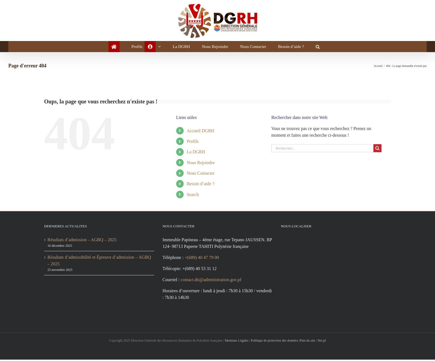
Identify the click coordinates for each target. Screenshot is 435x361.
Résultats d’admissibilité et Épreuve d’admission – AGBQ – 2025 (98, 260)
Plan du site (323, 342)
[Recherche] (377, 148)
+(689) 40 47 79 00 (206, 264)
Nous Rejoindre (202, 162)
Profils (193, 141)
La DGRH (196, 151)
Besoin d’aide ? (202, 183)
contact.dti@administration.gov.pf (216, 286)
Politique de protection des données (284, 342)
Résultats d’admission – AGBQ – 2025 (86, 239)
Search (194, 194)
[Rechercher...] (322, 148)
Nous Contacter (203, 173)
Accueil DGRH (201, 130)
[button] (324, 46)
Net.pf (340, 342)
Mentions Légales (240, 342)
